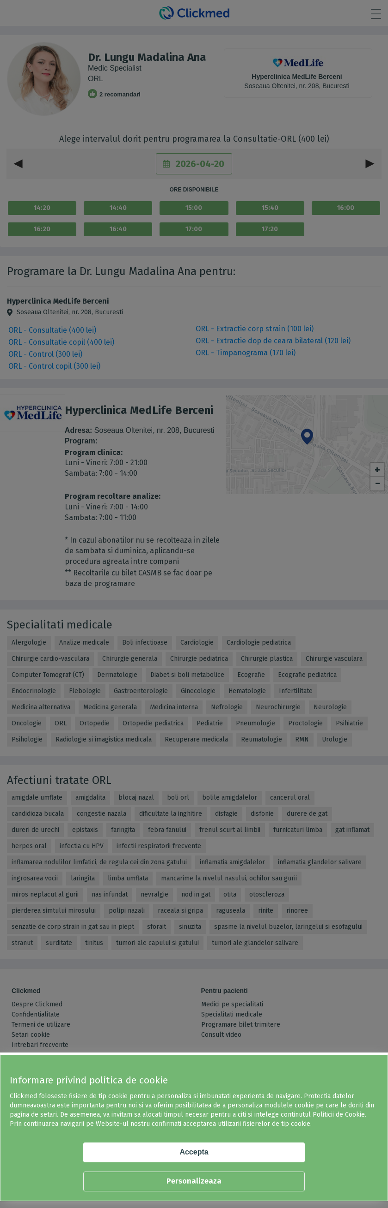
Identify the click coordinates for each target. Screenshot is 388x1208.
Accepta (193, 1152)
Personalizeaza (194, 1181)
